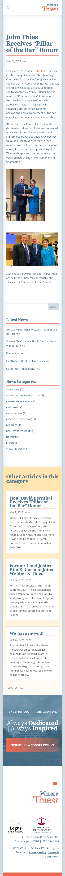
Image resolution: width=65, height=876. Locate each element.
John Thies (40, 71)
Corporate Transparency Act (23, 368)
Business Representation (19, 401)
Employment (13, 407)
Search (53, 307)
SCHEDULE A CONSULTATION (32, 745)
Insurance (11, 425)
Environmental (14, 413)
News (25, 61)
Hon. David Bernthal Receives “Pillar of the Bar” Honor (31, 502)
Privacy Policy (37, 852)
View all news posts (16, 449)
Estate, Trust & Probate (19, 419)
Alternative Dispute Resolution (23, 395)
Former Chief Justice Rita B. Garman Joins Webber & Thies (31, 569)
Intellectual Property (18, 431)
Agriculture (12, 389)
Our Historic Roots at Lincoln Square (27, 361)
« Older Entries (14, 687)
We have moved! (15, 353)
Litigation (11, 437)
